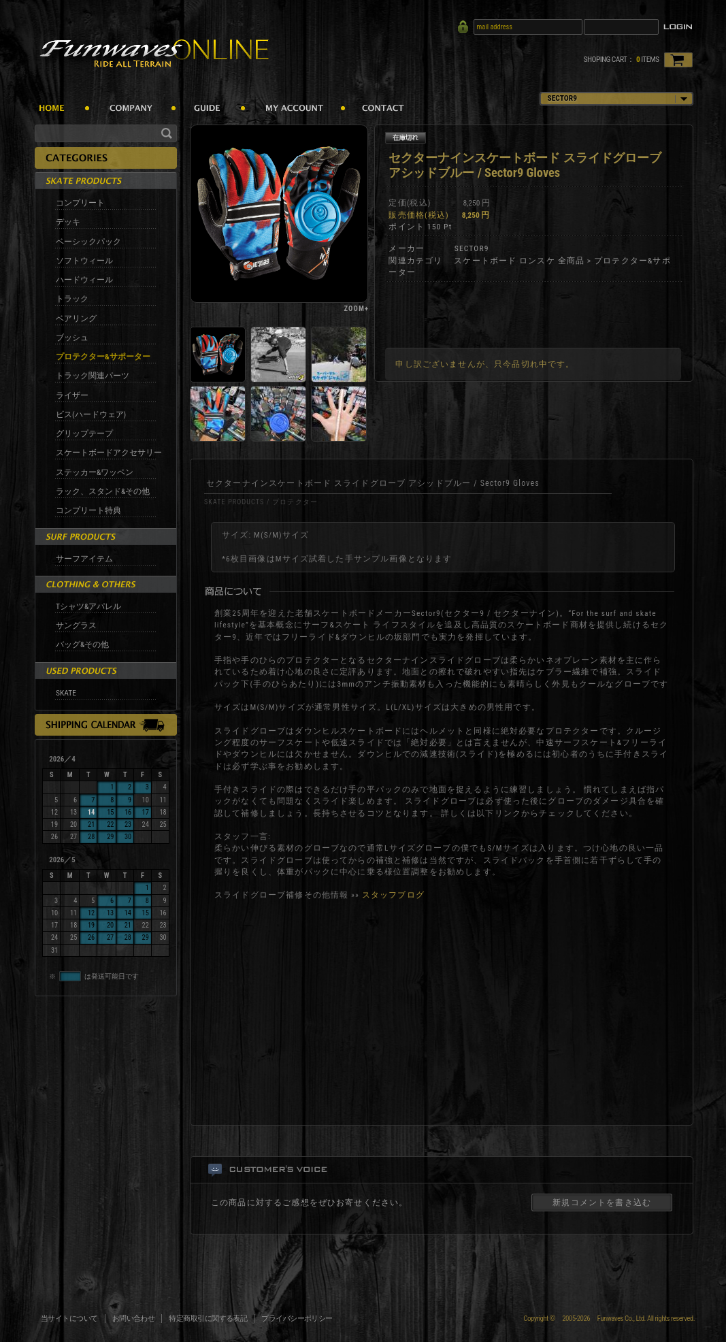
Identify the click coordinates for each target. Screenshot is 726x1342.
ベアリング (76, 318)
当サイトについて (69, 1318)
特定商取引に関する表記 (208, 1318)
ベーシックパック (88, 241)
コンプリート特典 (88, 510)
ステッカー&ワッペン (94, 472)
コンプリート (80, 203)
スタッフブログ (393, 895)
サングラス (76, 625)
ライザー (72, 395)
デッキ (68, 222)
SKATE (66, 693)
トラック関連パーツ (92, 375)
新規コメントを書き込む (601, 1202)
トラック (72, 299)
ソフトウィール (84, 260)
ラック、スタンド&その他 (103, 491)
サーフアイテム (84, 558)
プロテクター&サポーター (103, 356)
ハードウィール (84, 279)
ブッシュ (72, 337)
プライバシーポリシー (297, 1318)
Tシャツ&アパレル (88, 606)
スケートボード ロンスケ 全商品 (519, 260)
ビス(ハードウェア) (91, 414)
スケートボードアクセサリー (109, 452)
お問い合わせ (133, 1318)
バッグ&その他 (82, 644)
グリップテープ (84, 433)
